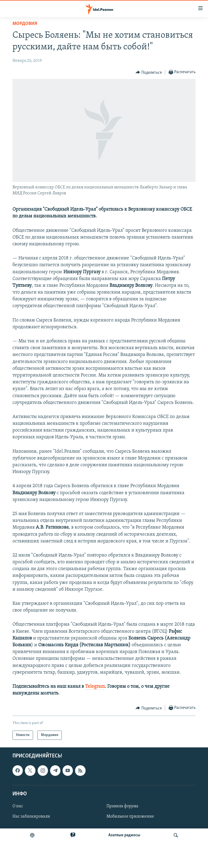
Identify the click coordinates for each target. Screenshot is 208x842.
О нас (17, 806)
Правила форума (122, 806)
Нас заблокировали (31, 816)
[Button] (149, 72)
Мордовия (24, 23)
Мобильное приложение (130, 816)
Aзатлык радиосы (124, 835)
